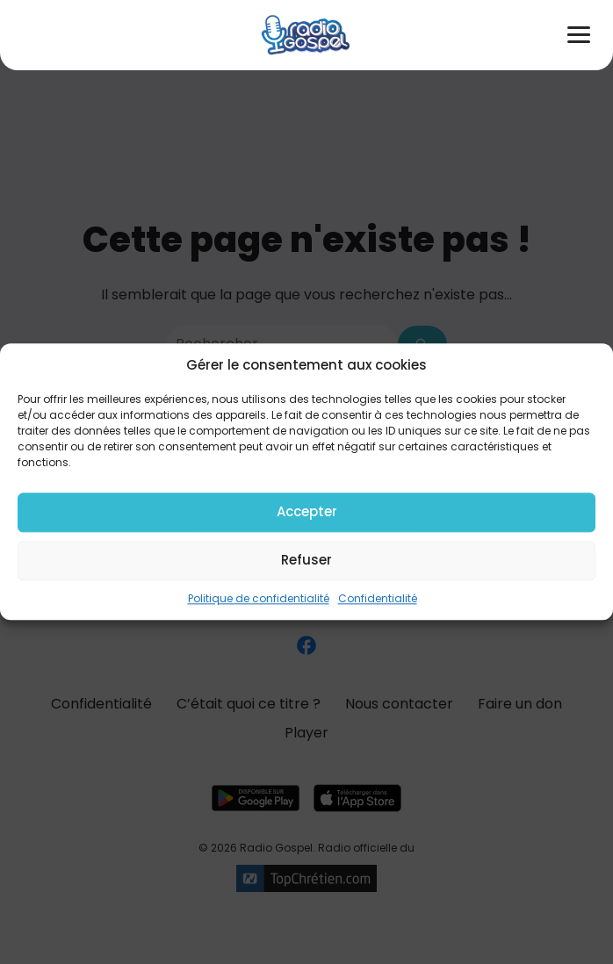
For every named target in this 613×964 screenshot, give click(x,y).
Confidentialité (377, 598)
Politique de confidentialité (258, 598)
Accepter (307, 511)
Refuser (306, 559)
